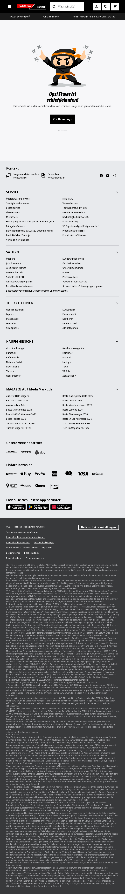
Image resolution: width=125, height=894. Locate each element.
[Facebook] (102, 176)
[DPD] (40, 452)
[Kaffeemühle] (12, 357)
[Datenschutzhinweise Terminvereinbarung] (25, 558)
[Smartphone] (12, 328)
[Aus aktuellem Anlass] (17, 405)
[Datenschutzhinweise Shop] (18, 542)
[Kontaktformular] (56, 177)
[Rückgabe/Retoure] (15, 226)
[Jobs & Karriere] (13, 263)
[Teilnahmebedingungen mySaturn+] (22, 532)
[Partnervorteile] (70, 277)
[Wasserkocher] (13, 375)
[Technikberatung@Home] (75, 208)
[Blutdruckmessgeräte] (73, 348)
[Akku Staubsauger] (15, 348)
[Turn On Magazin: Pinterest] (76, 423)
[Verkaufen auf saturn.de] (74, 281)
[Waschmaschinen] (15, 309)
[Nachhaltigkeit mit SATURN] (75, 217)
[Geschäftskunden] (71, 263)
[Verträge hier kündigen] (17, 239)
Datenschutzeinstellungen (98, 527)
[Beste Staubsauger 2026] (75, 414)
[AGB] (8, 527)
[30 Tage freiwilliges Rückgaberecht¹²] (80, 226)
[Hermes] (26, 451)
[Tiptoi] (65, 366)
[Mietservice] (12, 217)
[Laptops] (10, 314)
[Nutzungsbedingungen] (44, 542)
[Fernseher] (11, 323)
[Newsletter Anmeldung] (73, 212)
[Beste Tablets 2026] (16, 418)
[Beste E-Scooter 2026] (17, 400)
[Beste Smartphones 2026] (19, 409)
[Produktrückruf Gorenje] (18, 235)
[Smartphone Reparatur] (17, 203)
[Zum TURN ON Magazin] (17, 396)
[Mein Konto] (97, 6)
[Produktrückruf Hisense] (74, 235)
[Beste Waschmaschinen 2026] (77, 405)
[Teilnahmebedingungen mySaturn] (29, 527)
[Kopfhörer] (67, 318)
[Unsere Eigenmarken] (72, 268)
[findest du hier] (20, 177)
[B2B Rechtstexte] (31, 553)
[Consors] (11, 473)
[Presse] (65, 272)
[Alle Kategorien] (9, 6)
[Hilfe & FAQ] (67, 198)
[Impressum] (47, 547)
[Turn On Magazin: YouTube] (76, 428)
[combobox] (69, 6)
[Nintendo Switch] (14, 362)
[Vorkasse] (97, 473)
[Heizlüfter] (67, 353)
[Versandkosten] (70, 203)
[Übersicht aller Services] (18, 198)
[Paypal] (40, 473)
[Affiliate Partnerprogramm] (19, 281)
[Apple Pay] (26, 473)
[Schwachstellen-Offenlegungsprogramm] (82, 286)
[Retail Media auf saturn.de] (19, 286)
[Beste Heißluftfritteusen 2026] (21, 414)
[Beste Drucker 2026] (72, 400)
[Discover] (54, 486)
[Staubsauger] (12, 318)
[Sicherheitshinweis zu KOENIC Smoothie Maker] (29, 230)
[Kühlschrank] (68, 309)
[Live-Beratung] (13, 212)
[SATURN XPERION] (15, 277)
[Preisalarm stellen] (106, 6)
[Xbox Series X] (69, 375)
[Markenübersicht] (14, 272)
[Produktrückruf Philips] (73, 230)
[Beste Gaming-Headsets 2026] (77, 396)
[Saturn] (31, 6)
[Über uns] (10, 258)
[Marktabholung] (70, 221)
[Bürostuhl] (11, 353)
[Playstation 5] (69, 314)
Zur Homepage (62, 119)
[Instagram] (115, 176)
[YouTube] (109, 176)
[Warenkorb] (115, 6)
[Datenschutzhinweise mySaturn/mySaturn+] (25, 537)
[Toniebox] (11, 371)
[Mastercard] (68, 473)
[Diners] (26, 485)
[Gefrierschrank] (70, 323)
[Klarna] (40, 485)
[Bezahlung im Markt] (11, 485)
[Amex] (54, 473)
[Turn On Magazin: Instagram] (20, 423)
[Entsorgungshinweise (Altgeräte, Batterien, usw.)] (30, 221)
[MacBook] (67, 357)
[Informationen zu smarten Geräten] (22, 547)
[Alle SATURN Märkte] (16, 268)
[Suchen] (54, 6)
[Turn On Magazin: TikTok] (18, 428)
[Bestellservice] (13, 208)
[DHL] (11, 451)
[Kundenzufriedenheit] (73, 258)
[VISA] (83, 473)
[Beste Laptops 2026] (72, 409)
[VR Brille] (66, 371)
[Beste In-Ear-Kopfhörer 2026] (77, 418)
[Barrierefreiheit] (13, 553)
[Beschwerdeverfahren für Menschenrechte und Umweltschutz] (37, 290)
